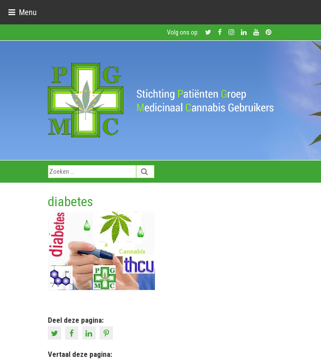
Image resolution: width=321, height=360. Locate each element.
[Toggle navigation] (22, 12)
